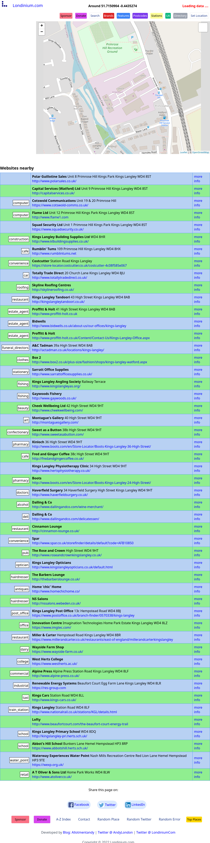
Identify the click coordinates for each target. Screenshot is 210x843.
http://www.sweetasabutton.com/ (58, 434)
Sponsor (66, 16)
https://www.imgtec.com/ (51, 627)
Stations (156, 16)
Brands (108, 16)
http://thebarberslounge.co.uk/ (56, 579)
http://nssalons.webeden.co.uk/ (56, 603)
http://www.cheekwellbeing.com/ (57, 410)
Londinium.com (22, 5)
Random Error (169, 819)
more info (198, 178)
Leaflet (183, 152)
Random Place (108, 819)
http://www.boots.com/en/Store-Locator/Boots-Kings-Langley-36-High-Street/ (91, 446)
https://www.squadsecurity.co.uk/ (58, 229)
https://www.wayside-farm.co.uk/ (57, 651)
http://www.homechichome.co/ (56, 591)
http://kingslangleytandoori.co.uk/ (58, 301)
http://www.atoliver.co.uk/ (52, 776)
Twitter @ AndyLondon (115, 832)
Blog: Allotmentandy (78, 832)
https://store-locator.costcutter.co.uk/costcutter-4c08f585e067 (79, 265)
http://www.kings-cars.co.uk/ (54, 700)
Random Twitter (139, 819)
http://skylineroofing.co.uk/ (53, 289)
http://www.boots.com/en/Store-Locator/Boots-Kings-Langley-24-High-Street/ (91, 482)
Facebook (78, 804)
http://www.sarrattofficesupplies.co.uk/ (62, 374)
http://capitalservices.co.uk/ (53, 193)
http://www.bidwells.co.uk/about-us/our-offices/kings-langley (79, 326)
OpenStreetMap (200, 152)
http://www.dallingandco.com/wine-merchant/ (68, 507)
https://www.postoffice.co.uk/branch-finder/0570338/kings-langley (83, 615)
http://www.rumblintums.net (54, 253)
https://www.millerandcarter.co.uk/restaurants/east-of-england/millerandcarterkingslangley (102, 639)
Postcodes (140, 16)
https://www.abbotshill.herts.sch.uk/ (60, 748)
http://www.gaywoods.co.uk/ (54, 398)
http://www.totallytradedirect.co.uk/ (59, 277)
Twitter (107, 805)
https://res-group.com (49, 688)
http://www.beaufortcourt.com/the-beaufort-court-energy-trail (80, 724)
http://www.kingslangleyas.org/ (56, 386)
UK (168, 16)
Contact (84, 819)
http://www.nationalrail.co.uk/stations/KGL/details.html (74, 712)
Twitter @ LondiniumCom (156, 832)
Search (94, 16)
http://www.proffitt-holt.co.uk (54, 313)
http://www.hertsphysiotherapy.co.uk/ (61, 470)
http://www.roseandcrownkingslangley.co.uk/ (67, 555)
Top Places (194, 819)
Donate (81, 16)
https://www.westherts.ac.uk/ (54, 663)
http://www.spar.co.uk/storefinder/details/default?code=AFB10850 (83, 543)
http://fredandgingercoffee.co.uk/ (58, 458)
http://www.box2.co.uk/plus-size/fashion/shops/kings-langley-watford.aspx (89, 362)
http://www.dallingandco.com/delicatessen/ (65, 519)
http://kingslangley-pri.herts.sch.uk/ (59, 736)
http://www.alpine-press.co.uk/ (56, 675)
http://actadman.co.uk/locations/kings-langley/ (68, 350)
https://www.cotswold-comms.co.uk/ (60, 205)
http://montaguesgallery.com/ (55, 422)
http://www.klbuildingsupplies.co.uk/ (60, 241)
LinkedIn (135, 804)
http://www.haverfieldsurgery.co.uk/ (60, 494)
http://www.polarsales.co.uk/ (54, 181)
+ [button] (41, 26)
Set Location (199, 16)
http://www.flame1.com (50, 217)
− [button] (41, 32)
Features (123, 16)
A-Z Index (63, 819)
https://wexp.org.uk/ (48, 764)
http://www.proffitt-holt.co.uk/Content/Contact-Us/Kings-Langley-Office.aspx (91, 338)
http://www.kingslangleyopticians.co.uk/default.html (72, 567)
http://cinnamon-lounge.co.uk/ (55, 531)
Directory (180, 16)
